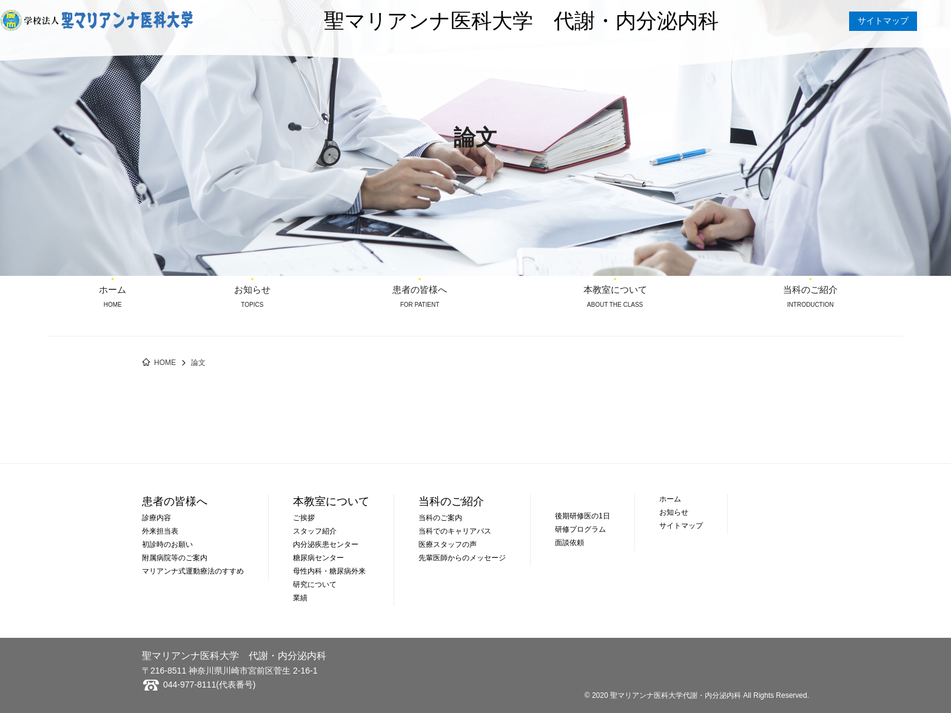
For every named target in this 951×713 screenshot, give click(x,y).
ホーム (113, 290)
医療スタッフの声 (447, 544)
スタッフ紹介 (315, 531)
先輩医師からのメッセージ (462, 558)
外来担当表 (160, 531)
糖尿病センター (318, 558)
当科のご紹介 (810, 290)
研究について (315, 584)
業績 (300, 598)
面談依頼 (569, 542)
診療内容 (156, 518)
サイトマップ (883, 20)
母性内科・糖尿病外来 (329, 571)
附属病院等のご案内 (174, 558)
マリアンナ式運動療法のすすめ (193, 571)
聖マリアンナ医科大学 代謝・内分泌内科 (521, 20)
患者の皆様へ (420, 290)
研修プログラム (580, 529)
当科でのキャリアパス (454, 531)
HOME (165, 362)
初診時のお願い (167, 544)
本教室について (615, 290)
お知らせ (252, 290)
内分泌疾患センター (325, 544)
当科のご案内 (440, 518)
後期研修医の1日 (582, 516)
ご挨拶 (304, 518)
